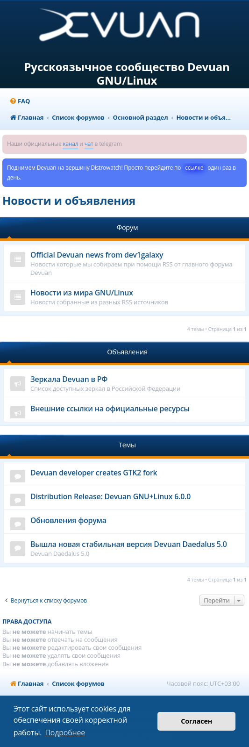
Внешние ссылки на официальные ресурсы (110, 408)
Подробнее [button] (65, 732)
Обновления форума (68, 520)
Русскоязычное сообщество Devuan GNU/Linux (126, 73)
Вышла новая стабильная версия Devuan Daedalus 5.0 (128, 544)
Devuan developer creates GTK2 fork (93, 472)
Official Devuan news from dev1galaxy (96, 255)
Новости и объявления (68, 200)
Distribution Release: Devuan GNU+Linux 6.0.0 (110, 496)
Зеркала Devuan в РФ (68, 379)
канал (70, 144)
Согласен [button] (196, 721)
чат (89, 144)
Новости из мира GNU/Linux (81, 292)
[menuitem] (19, 101)
